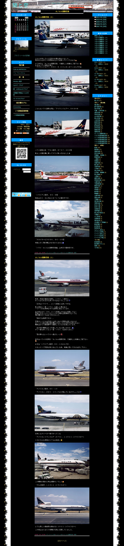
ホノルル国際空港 (68, 252)
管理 (75, 252)
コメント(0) (59, 252)
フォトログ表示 (23, 131)
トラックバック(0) (50, 252)
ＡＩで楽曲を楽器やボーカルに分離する (62, 3)
